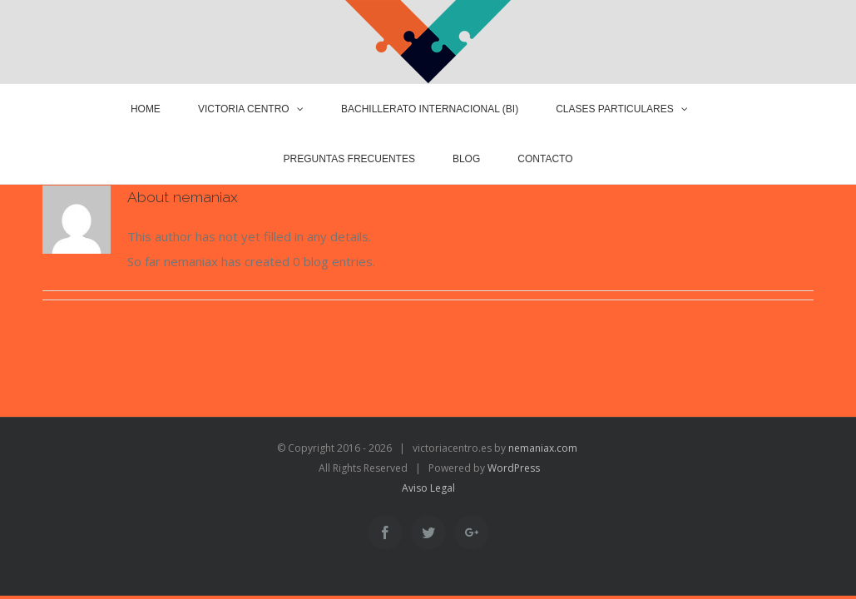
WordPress (513, 468)
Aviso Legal (428, 488)
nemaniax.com (541, 448)
